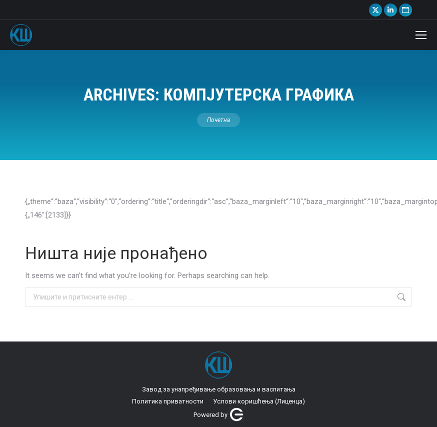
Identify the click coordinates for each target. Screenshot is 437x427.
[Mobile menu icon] (421, 35)
